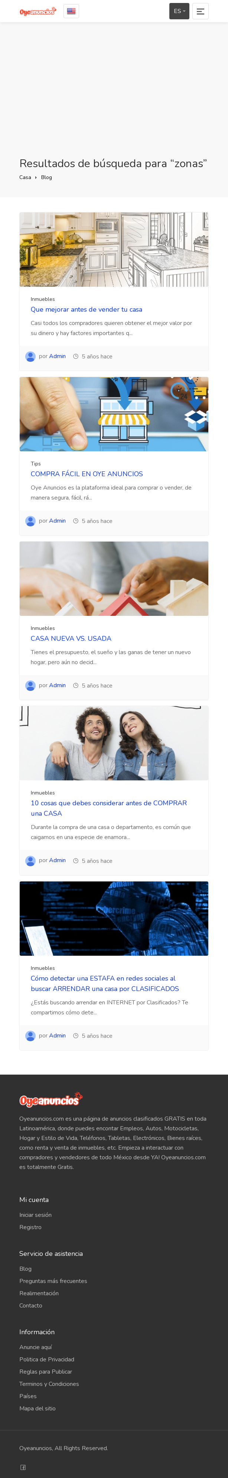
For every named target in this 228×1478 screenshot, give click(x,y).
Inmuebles (43, 299)
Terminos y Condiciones (49, 1384)
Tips (36, 463)
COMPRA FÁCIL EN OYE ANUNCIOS (87, 474)
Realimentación (39, 1293)
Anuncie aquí (35, 1347)
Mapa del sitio (37, 1408)
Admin (57, 356)
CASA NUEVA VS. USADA (71, 638)
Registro (30, 1227)
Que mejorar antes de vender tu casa (86, 309)
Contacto (30, 1306)
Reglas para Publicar (45, 1372)
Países (28, 1396)
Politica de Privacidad (46, 1359)
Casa (25, 177)
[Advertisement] (114, 90)
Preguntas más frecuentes (53, 1281)
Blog (46, 177)
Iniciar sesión (35, 1215)
